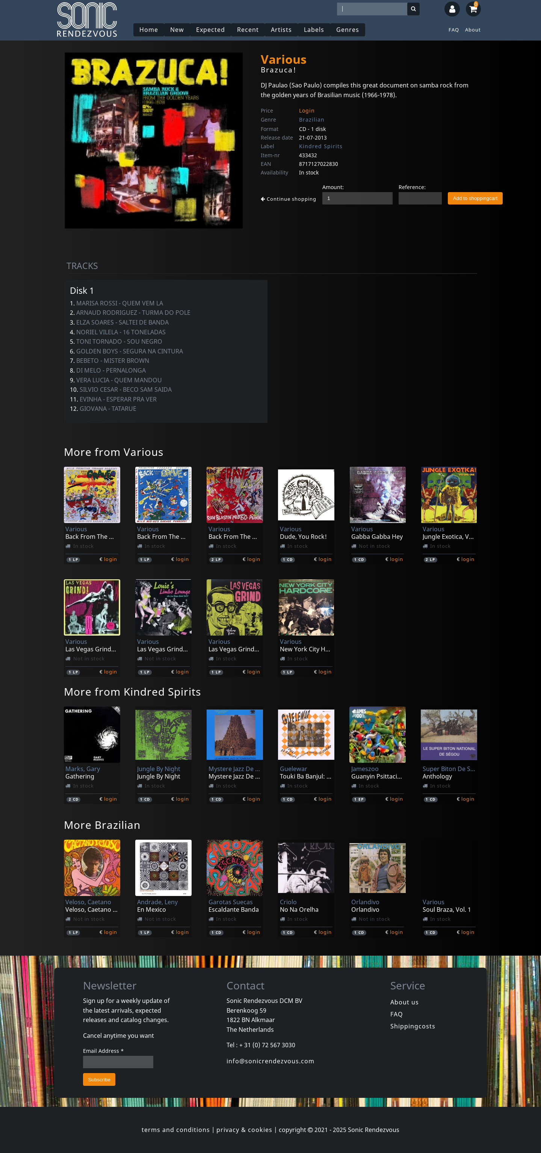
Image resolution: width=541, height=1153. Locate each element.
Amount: (333, 187)
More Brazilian (102, 825)
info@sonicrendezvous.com (270, 1061)
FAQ (454, 29)
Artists (281, 30)
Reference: (412, 187)
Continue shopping (288, 198)
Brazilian (312, 119)
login (110, 559)
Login (307, 110)
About (473, 29)
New (177, 30)
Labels (314, 30)
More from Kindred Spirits (132, 691)
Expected (210, 30)
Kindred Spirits (321, 146)
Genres (347, 30)
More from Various (113, 452)
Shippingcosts (412, 1026)
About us (404, 1002)
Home (148, 30)
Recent (248, 30)
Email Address (103, 1050)
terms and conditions (176, 1130)
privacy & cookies (244, 1130)
